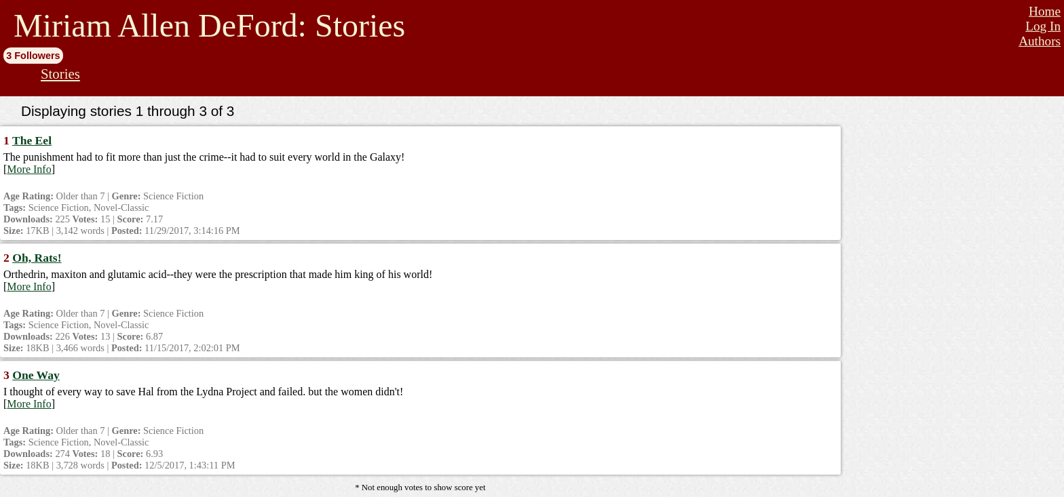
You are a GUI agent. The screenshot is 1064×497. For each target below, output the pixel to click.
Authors (1040, 41)
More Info (29, 169)
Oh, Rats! (36, 257)
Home (1045, 11)
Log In (1043, 26)
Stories (60, 73)
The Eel (32, 140)
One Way (36, 375)
